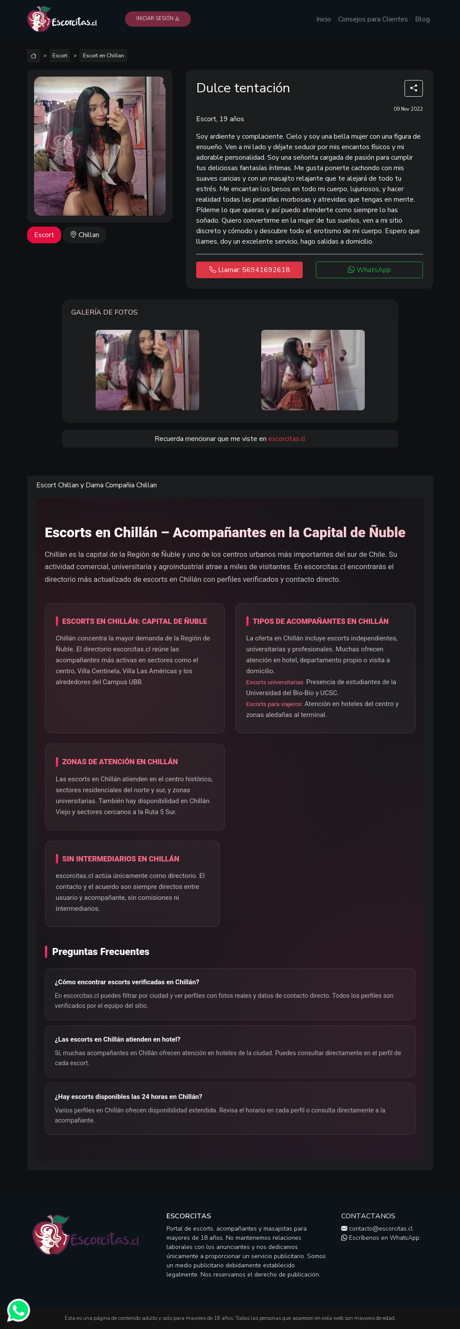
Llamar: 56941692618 (249, 270)
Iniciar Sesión (158, 18)
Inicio (323, 19)
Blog (422, 19)
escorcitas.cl (287, 439)
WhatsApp (369, 270)
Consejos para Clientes (373, 19)
